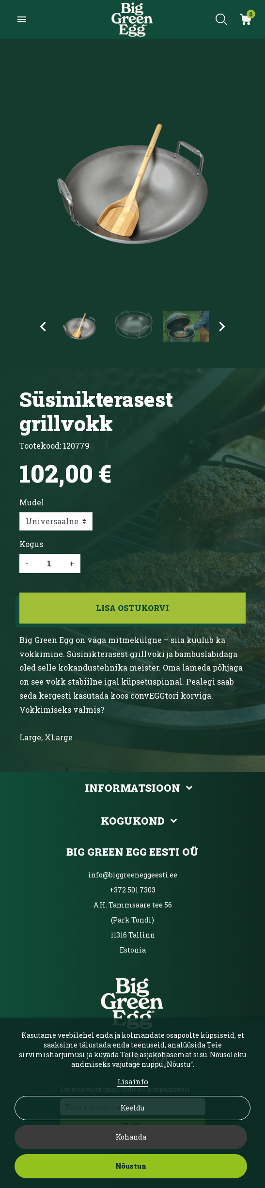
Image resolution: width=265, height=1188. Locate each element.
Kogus (31, 544)
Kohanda (131, 1136)
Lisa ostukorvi (132, 608)
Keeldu (132, 1107)
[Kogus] (48, 563)
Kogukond (133, 821)
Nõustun (130, 1166)
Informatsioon (132, 788)
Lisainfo (132, 1081)
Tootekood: (40, 445)
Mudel (31, 502)
